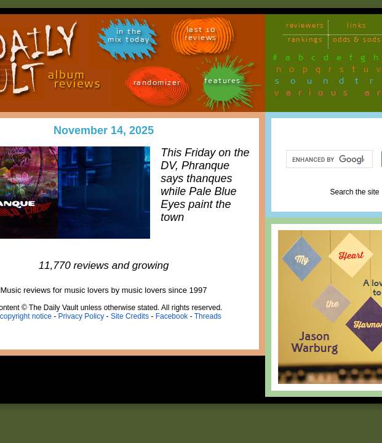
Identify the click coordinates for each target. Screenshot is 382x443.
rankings (305, 41)
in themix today (129, 37)
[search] (328, 159)
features (222, 83)
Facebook (172, 316)
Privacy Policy (81, 316)
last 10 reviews (201, 36)
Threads (207, 316)
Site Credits (130, 316)
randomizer (157, 85)
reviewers (305, 27)
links (357, 27)
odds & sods (357, 41)
